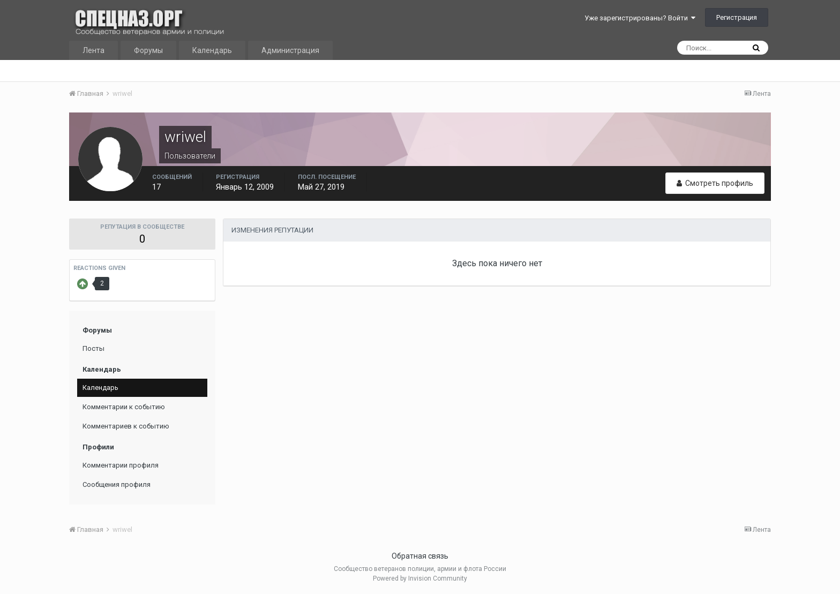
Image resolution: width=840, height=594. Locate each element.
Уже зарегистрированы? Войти (639, 18)
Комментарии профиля (120, 465)
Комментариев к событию (125, 426)
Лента (93, 50)
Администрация (290, 50)
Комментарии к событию (123, 407)
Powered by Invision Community (420, 578)
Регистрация (736, 17)
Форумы (148, 50)
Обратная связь (420, 556)
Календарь (212, 50)
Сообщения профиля (116, 484)
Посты (93, 348)
